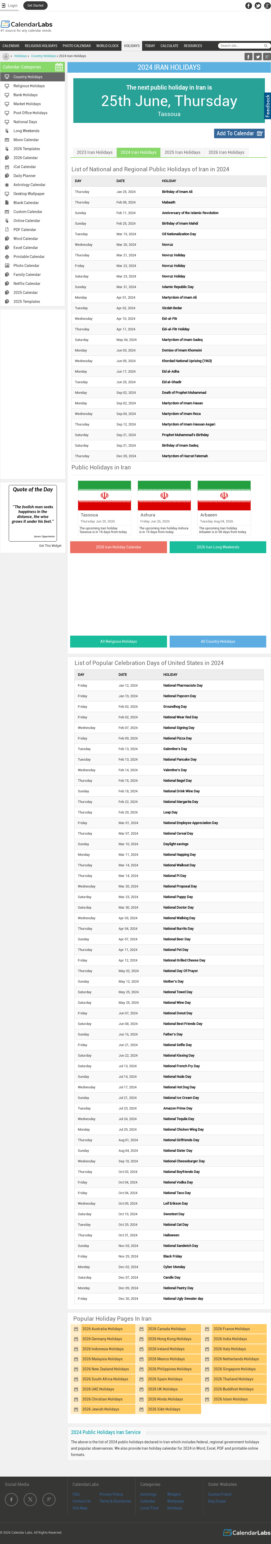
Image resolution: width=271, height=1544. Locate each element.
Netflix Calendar (26, 283)
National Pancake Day (180, 759)
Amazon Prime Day (177, 1108)
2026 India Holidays (230, 1339)
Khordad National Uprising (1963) (187, 361)
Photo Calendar (26, 266)
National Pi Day (174, 876)
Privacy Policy (111, 1494)
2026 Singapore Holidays (235, 1369)
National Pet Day (175, 950)
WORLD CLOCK (107, 46)
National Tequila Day (178, 1119)
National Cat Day (175, 1225)
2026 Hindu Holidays (165, 1399)
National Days (25, 122)
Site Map (80, 1508)
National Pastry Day (178, 1288)
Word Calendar (25, 239)
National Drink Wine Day (181, 791)
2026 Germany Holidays (102, 1339)
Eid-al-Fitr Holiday (175, 329)
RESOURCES (193, 46)
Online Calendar (26, 221)
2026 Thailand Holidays (233, 1379)
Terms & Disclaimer (115, 1501)
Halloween (171, 1235)
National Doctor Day (178, 907)
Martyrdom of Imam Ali (179, 297)
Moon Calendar (26, 140)
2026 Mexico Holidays (166, 1359)
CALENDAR (11, 46)
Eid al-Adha (170, 371)
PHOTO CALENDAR (77, 46)
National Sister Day (177, 1151)
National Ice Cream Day (181, 1098)
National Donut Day (177, 1013)
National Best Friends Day (182, 1024)
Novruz (167, 245)
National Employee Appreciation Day (190, 823)
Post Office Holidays (30, 113)
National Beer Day (177, 939)
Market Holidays (27, 104)
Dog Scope (217, 1501)
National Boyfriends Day (181, 1172)
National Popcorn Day (179, 696)
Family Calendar (27, 274)
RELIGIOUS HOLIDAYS (41, 46)
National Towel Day (177, 992)
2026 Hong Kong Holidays (169, 1339)
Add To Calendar (235, 133)
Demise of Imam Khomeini (182, 350)
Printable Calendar (29, 257)
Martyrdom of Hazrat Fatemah (185, 456)
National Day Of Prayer (180, 971)
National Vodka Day (178, 1182)
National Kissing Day (179, 1055)
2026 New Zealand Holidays (105, 1369)
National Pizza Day (177, 738)
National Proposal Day (180, 886)
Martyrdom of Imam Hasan (182, 403)
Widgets (174, 1494)
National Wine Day (177, 1003)
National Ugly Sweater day (183, 1299)
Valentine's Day (175, 770)
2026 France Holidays (232, 1329)
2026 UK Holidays (163, 1389)
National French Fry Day (181, 1066)
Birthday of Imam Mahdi (180, 223)
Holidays (20, 56)
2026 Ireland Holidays (166, 1349)
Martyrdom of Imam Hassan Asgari (188, 424)
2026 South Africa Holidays (105, 1379)
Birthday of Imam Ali (177, 192)
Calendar (147, 1501)
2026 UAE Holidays (98, 1389)
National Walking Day (179, 918)
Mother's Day (173, 981)
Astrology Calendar (29, 185)
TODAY (150, 46)
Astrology (148, 1494)
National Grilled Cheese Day (184, 960)
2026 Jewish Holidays (100, 1409)
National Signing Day (179, 728)
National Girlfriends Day (181, 1140)
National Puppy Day (178, 897)
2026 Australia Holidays (102, 1329)
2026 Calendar (25, 158)
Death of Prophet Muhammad (184, 393)
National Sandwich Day (180, 1246)
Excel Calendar (25, 248)
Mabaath (168, 202)
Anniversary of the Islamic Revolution (190, 213)
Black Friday (172, 1256)
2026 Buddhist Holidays (234, 1389)
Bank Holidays (25, 95)
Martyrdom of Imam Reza (181, 414)
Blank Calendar (26, 203)
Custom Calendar (27, 212)
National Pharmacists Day (183, 685)
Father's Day (173, 1034)
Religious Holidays (29, 86)
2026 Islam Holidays (231, 1399)
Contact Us (82, 1501)
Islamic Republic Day (178, 287)
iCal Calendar (24, 167)
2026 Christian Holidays (102, 1399)
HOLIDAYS (131, 46)
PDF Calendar (24, 230)
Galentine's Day (175, 749)
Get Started (35, 5)
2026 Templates (26, 149)
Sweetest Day (173, 1214)
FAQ (76, 1494)
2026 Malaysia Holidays (102, 1359)
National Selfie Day (177, 1045)
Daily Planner (24, 176)
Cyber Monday (174, 1267)
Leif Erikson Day (175, 1203)
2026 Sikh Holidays (164, 1409)
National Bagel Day (177, 781)
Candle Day (171, 1277)
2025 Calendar (25, 292)
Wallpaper (175, 1501)
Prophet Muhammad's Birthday (185, 435)
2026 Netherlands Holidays (236, 1359)
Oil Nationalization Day (179, 234)
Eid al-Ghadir (172, 382)
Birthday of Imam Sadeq (180, 445)
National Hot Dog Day (179, 1087)
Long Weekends (26, 131)
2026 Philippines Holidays (170, 1369)
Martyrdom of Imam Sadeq (182, 340)
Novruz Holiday (173, 255)
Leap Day (170, 812)
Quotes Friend (219, 1494)
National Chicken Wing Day (183, 1129)
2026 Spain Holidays (165, 1379)
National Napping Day (179, 855)
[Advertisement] (33, 394)
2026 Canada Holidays (167, 1329)
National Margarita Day (180, 802)
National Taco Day (177, 1193)
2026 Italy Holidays (230, 1349)
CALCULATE (169, 46)
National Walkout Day (179, 865)
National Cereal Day (178, 833)
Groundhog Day (175, 707)
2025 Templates (26, 301)
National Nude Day (177, 1077)
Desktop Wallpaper (29, 194)
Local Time (149, 1508)
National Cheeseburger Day (184, 1161)
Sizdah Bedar (172, 308)
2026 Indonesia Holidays (103, 1349)
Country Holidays (43, 56)
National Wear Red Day (180, 717)
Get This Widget (50, 546)
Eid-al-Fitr (169, 319)
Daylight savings (175, 844)
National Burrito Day (178, 929)
